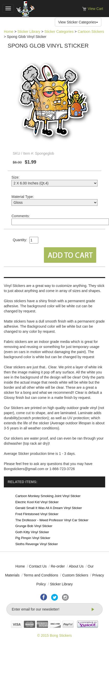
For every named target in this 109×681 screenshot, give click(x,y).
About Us (76, 566)
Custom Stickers (75, 575)
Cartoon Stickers (91, 32)
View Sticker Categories (78, 22)
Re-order (58, 566)
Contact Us (38, 566)
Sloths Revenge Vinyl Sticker (36, 544)
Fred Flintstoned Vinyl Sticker (36, 514)
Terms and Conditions (40, 575)
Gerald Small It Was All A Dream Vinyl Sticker (48, 508)
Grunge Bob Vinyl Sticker (33, 526)
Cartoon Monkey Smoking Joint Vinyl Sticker (48, 496)
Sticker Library (28, 32)
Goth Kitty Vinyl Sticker (32, 532)
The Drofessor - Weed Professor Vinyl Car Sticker (51, 520)
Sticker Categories (59, 32)
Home (8, 32)
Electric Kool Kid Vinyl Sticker (37, 502)
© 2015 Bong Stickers (54, 635)
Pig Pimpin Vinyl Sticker (32, 538)
